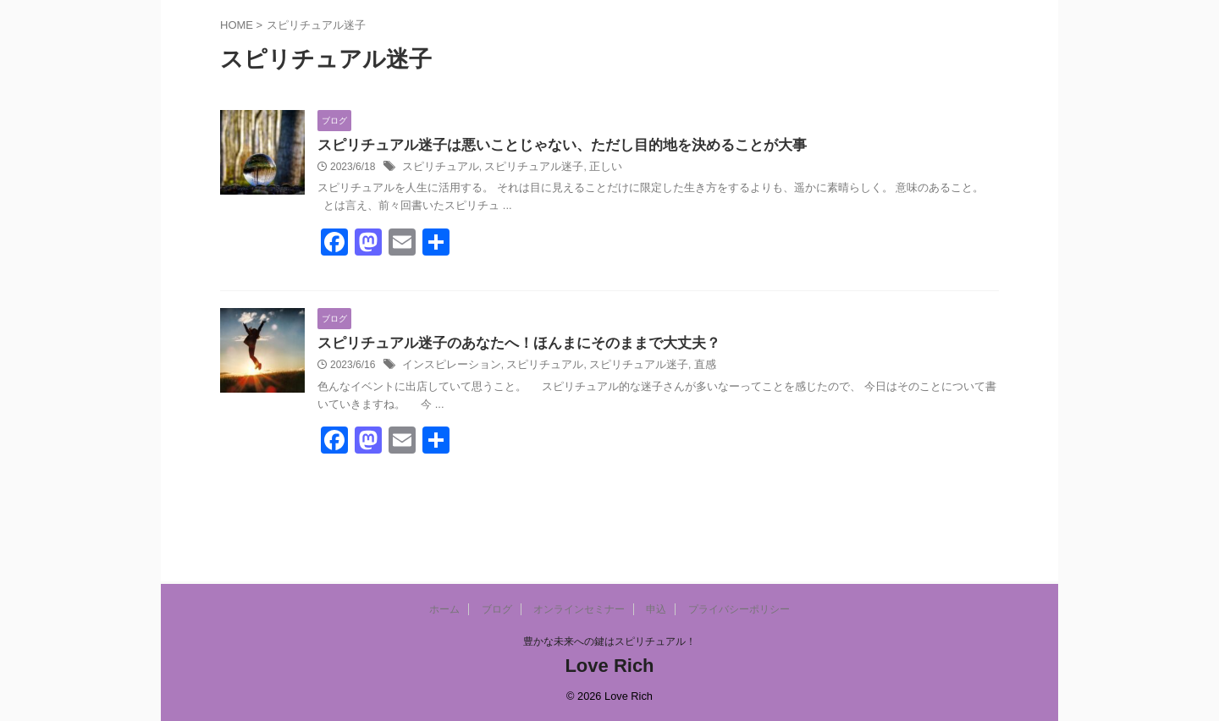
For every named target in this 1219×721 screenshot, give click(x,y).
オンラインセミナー (579, 609)
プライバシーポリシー (739, 609)
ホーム (444, 609)
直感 (683, 367)
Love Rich (609, 665)
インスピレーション (448, 367)
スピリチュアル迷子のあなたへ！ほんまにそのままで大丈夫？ (507, 345)
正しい (591, 168)
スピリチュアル (437, 168)
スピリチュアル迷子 (524, 168)
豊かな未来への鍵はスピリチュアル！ (609, 641)
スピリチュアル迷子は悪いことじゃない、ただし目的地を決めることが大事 (547, 146)
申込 (656, 609)
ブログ (497, 609)
